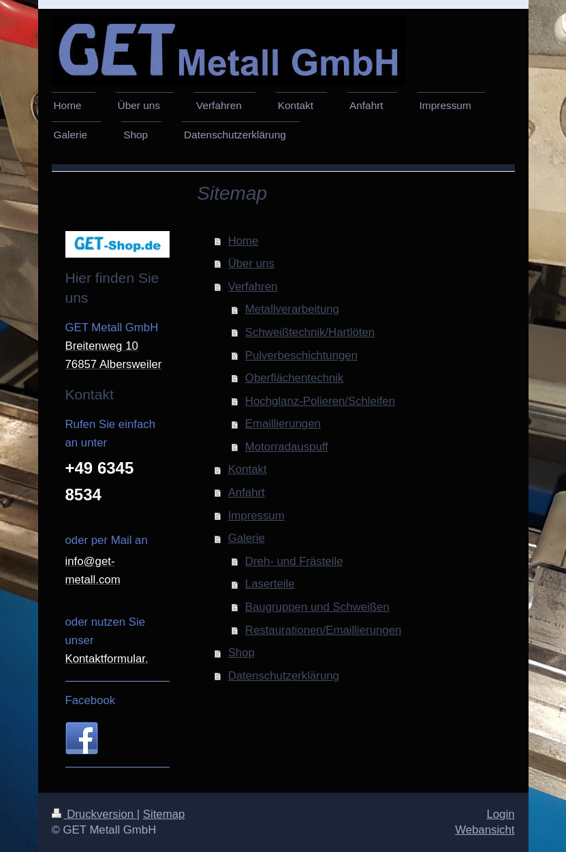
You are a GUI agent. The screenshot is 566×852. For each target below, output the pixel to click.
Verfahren (253, 286)
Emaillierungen (283, 423)
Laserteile (270, 583)
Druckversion (94, 814)
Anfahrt (246, 492)
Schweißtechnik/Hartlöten (310, 332)
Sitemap (164, 814)
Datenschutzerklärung (283, 675)
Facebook (90, 700)
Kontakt (247, 469)
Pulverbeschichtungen (301, 355)
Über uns (251, 263)
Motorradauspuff (286, 446)
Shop (241, 652)
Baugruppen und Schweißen (317, 606)
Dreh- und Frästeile (294, 561)
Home (243, 240)
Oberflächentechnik (294, 377)
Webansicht (484, 829)
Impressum (256, 515)
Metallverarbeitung (292, 309)
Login (500, 814)
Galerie (246, 538)
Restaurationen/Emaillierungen (323, 630)
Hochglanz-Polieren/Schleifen (320, 401)
